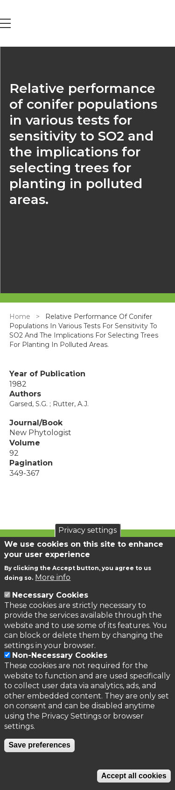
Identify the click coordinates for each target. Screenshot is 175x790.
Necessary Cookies (50, 595)
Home (19, 316)
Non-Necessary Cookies (59, 655)
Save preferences (39, 745)
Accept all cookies (134, 776)
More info (52, 577)
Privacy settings (87, 530)
